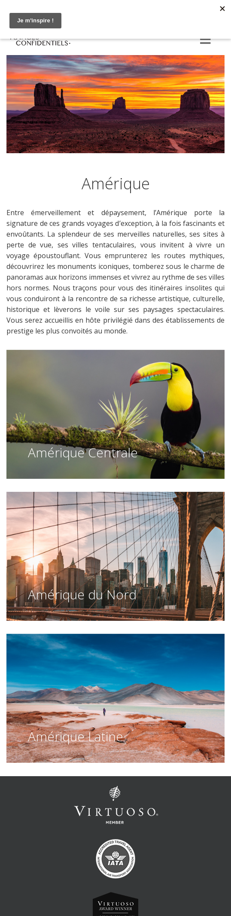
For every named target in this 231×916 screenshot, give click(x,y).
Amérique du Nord (82, 594)
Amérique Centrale (83, 452)
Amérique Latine (75, 736)
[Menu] (205, 40)
